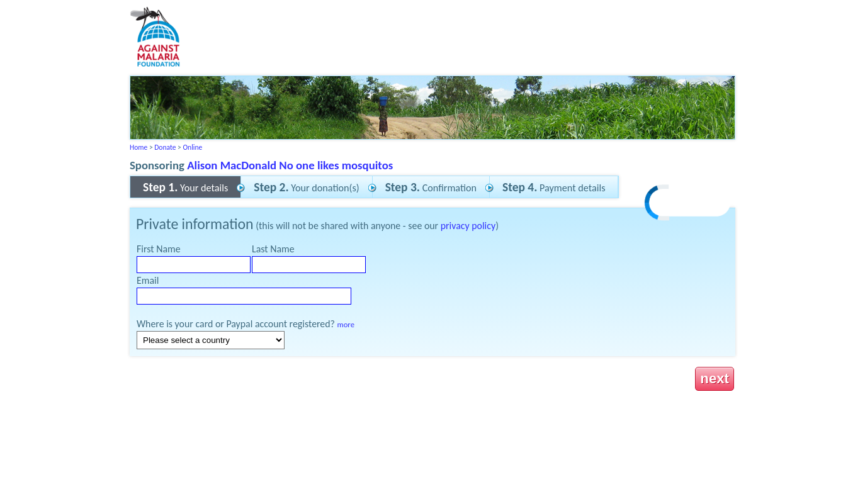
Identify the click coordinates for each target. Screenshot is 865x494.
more (345, 324)
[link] (688, 204)
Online (192, 147)
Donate (165, 147)
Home (138, 147)
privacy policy (468, 226)
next (714, 378)
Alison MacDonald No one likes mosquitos (290, 165)
